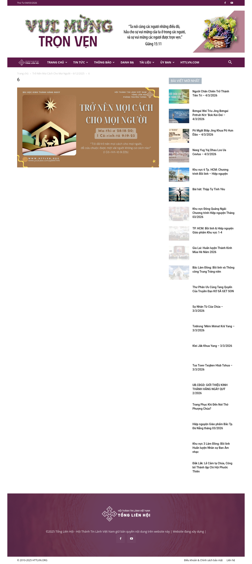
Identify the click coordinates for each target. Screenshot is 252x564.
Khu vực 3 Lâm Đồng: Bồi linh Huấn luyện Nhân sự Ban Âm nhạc (211, 447)
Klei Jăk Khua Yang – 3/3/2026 (212, 345)
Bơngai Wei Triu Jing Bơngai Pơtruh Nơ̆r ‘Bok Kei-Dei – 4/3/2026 (210, 115)
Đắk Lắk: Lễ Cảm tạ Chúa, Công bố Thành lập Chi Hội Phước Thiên (212, 467)
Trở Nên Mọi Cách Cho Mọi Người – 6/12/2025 (58, 73)
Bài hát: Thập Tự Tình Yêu (208, 189)
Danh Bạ (127, 62)
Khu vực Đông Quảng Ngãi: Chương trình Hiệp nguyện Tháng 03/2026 (213, 213)
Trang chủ (23, 73)
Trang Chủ (57, 62)
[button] (230, 63)
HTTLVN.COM (189, 62)
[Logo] (30, 62)
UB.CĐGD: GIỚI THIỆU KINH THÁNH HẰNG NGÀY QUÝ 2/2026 (210, 389)
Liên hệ (231, 560)
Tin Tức (80, 62)
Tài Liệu (146, 62)
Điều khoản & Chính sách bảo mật (203, 560)
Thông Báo (104, 62)
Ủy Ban (167, 62)
